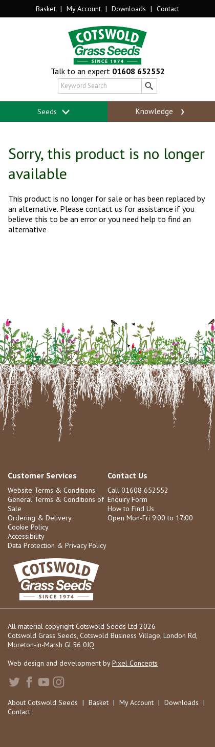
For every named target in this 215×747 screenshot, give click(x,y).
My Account (84, 8)
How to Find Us (130, 508)
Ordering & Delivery (40, 517)
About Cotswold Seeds (43, 702)
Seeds (54, 112)
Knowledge (161, 111)
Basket (46, 8)
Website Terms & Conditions (51, 490)
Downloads (129, 8)
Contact (168, 8)
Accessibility (26, 536)
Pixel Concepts (135, 663)
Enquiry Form (127, 499)
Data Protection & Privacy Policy (57, 545)
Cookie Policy (28, 527)
